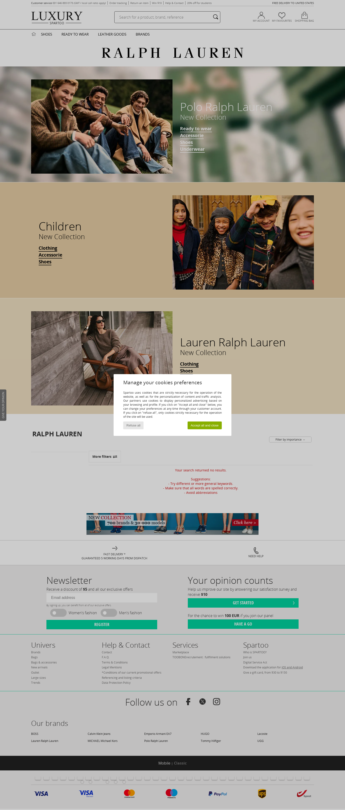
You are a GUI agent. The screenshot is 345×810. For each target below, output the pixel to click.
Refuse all (133, 425)
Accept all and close (205, 425)
